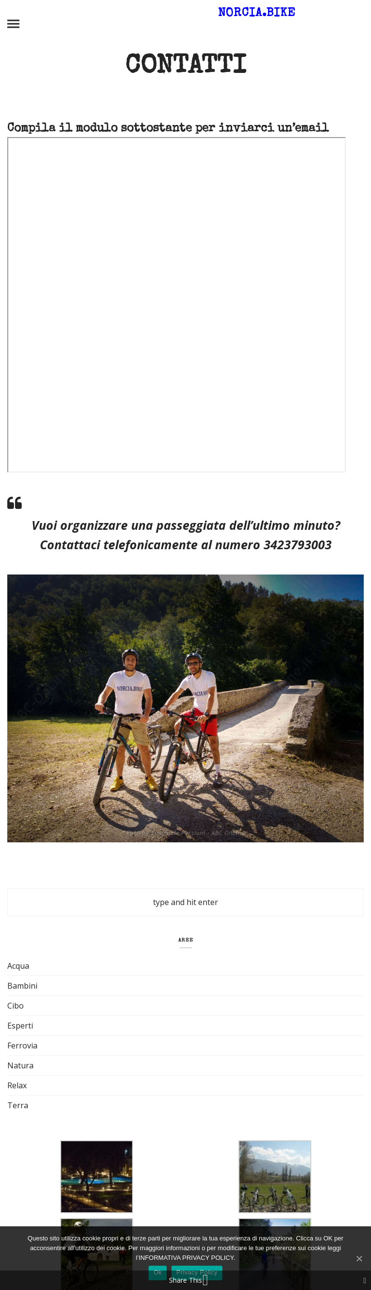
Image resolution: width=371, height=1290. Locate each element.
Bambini (22, 985)
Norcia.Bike (256, 13)
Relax (17, 1085)
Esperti (20, 1025)
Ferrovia (22, 1045)
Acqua (18, 965)
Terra (17, 1105)
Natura (20, 1065)
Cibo (15, 1005)
